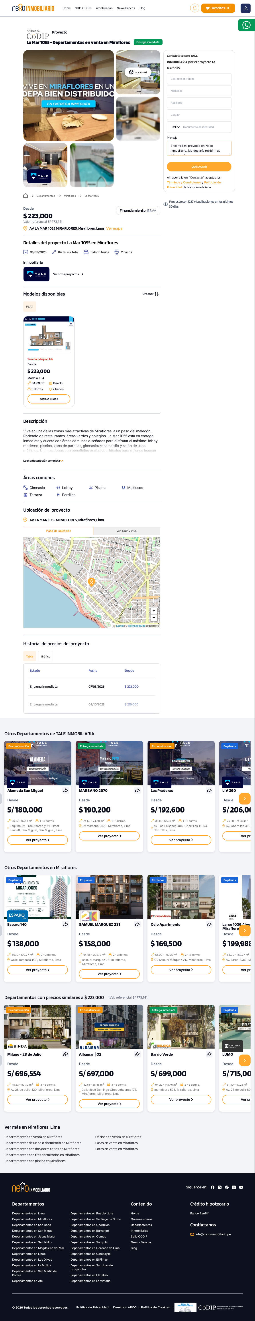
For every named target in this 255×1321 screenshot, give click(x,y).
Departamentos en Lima (28, 1213)
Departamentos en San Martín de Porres (34, 1273)
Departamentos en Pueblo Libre (92, 1213)
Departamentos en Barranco (90, 1230)
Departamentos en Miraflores (32, 1219)
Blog (142, 8)
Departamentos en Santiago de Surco (96, 1219)
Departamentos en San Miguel (32, 1230)
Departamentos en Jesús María (33, 1236)
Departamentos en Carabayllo (91, 1253)
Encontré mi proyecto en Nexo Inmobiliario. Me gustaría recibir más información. (199, 148)
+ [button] (154, 611)
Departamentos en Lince (29, 1253)
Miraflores (70, 196)
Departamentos (46, 196)
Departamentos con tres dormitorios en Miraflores (42, 1155)
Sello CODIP (83, 8)
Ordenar (151, 294)
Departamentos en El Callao (89, 1275)
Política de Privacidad (92, 1307)
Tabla (29, 656)
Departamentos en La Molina (31, 1265)
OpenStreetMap (136, 625)
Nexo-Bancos (126, 8)
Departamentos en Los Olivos (32, 1259)
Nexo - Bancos (141, 1242)
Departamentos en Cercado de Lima (95, 1248)
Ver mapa (114, 228)
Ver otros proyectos (68, 274)
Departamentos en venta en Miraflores (33, 1137)
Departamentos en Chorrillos (90, 1225)
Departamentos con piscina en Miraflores (34, 1161)
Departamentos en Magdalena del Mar (38, 1248)
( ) (218, 8)
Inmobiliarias (104, 8)
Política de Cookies (155, 1307)
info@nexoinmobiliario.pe (213, 1234)
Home (67, 8)
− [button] (154, 618)
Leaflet (120, 625)
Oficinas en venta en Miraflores (118, 1137)
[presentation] (245, 799)
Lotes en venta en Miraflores (116, 1149)
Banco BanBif (199, 1213)
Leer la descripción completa (43, 460)
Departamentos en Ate (27, 1281)
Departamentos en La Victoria (91, 1281)
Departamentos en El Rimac (89, 1259)
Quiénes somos (141, 1219)
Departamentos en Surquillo (89, 1242)
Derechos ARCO (125, 1307)
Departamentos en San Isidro (32, 1242)
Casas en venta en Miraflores (116, 1143)
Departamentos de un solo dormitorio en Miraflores (42, 1143)
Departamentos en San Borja (31, 1225)
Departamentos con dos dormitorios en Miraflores (41, 1149)
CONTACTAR (199, 166)
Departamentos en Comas (88, 1236)
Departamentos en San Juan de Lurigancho (92, 1267)
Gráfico (45, 656)
